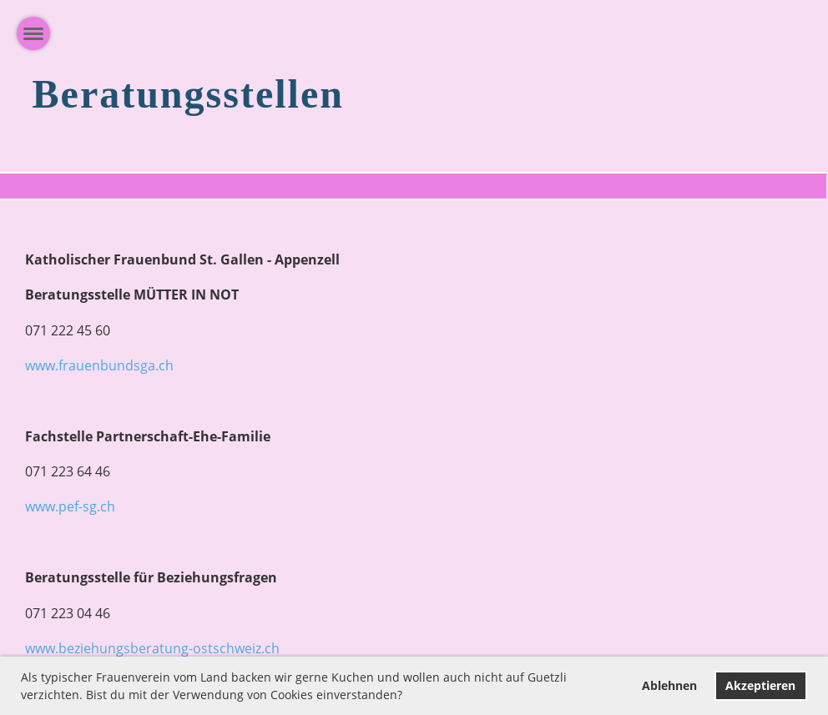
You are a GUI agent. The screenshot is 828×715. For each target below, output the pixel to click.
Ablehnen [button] (669, 685)
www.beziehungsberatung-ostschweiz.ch (152, 648)
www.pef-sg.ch (70, 506)
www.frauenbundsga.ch (99, 365)
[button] (408, 696)
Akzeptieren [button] (760, 685)
